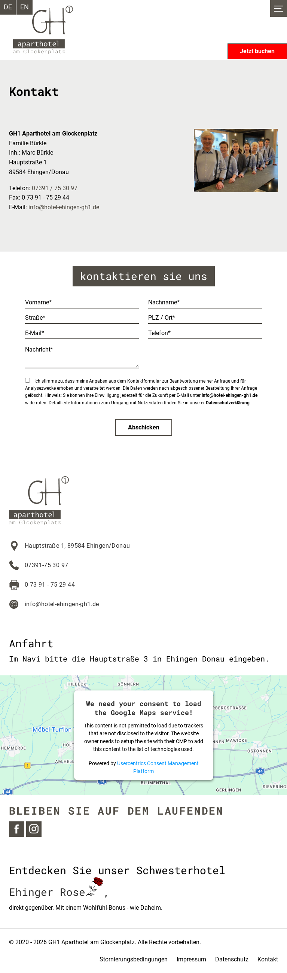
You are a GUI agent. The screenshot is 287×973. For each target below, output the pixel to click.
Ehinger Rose (56, 892)
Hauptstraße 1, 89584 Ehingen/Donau (77, 545)
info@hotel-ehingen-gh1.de (63, 207)
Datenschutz (231, 959)
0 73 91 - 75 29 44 (50, 584)
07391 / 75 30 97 (54, 188)
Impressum (191, 959)
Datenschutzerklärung (228, 402)
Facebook (16, 829)
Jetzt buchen (257, 51)
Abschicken (143, 427)
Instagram (34, 829)
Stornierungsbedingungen (134, 959)
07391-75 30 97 (46, 565)
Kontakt (267, 959)
